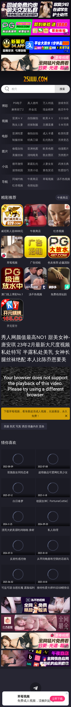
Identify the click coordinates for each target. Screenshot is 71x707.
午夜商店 (32, 179)
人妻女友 (48, 163)
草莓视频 (48, 179)
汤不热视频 (63, 179)
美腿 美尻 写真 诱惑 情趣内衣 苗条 (24, 426)
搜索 (62, 89)
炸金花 (33, 109)
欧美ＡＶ (48, 118)
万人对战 (48, 103)
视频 (5, 121)
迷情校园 (17, 170)
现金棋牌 (48, 109)
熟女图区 (48, 155)
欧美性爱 (63, 133)
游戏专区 (63, 103)
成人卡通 (48, 133)
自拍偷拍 (32, 118)
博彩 (5, 106)
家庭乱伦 (32, 163)
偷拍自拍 (32, 133)
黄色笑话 (48, 170)
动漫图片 (63, 148)
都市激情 (17, 163)
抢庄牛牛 (63, 109)
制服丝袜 (17, 140)
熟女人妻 (17, 124)
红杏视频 (17, 185)
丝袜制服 (32, 124)
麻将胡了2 (18, 109)
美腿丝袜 (17, 155)
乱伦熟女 (48, 140)
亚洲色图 (32, 148)
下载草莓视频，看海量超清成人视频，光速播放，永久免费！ (36, 413)
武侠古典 (63, 163)
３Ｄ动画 (63, 118)
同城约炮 (17, 179)
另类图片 (63, 155)
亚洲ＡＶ (17, 118)
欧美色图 (48, 148)
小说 (5, 166)
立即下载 (57, 698)
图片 (5, 151)
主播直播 (48, 124)
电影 (5, 136)
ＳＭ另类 (63, 124)
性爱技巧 (63, 170)
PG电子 (17, 103)
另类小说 (32, 170)
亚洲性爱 (17, 133)
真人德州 (32, 103)
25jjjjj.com (35, 79)
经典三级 (32, 140)
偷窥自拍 (17, 148)
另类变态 (63, 140)
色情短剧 (32, 185)
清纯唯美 (32, 155)
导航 (5, 182)
